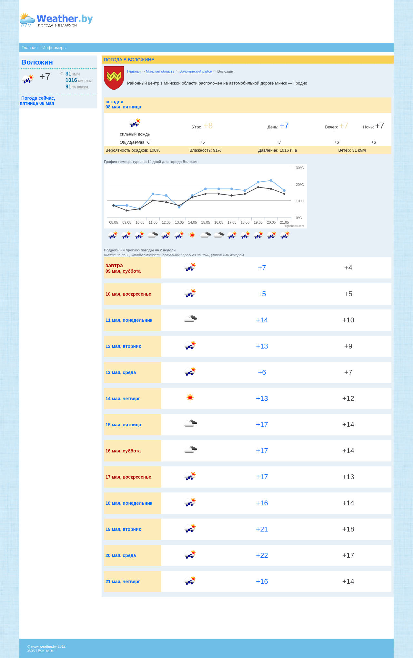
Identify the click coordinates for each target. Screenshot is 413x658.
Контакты (46, 650)
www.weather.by (43, 646)
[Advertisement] (228, 20)
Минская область (160, 71)
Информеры (54, 47)
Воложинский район (195, 71)
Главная (29, 47)
